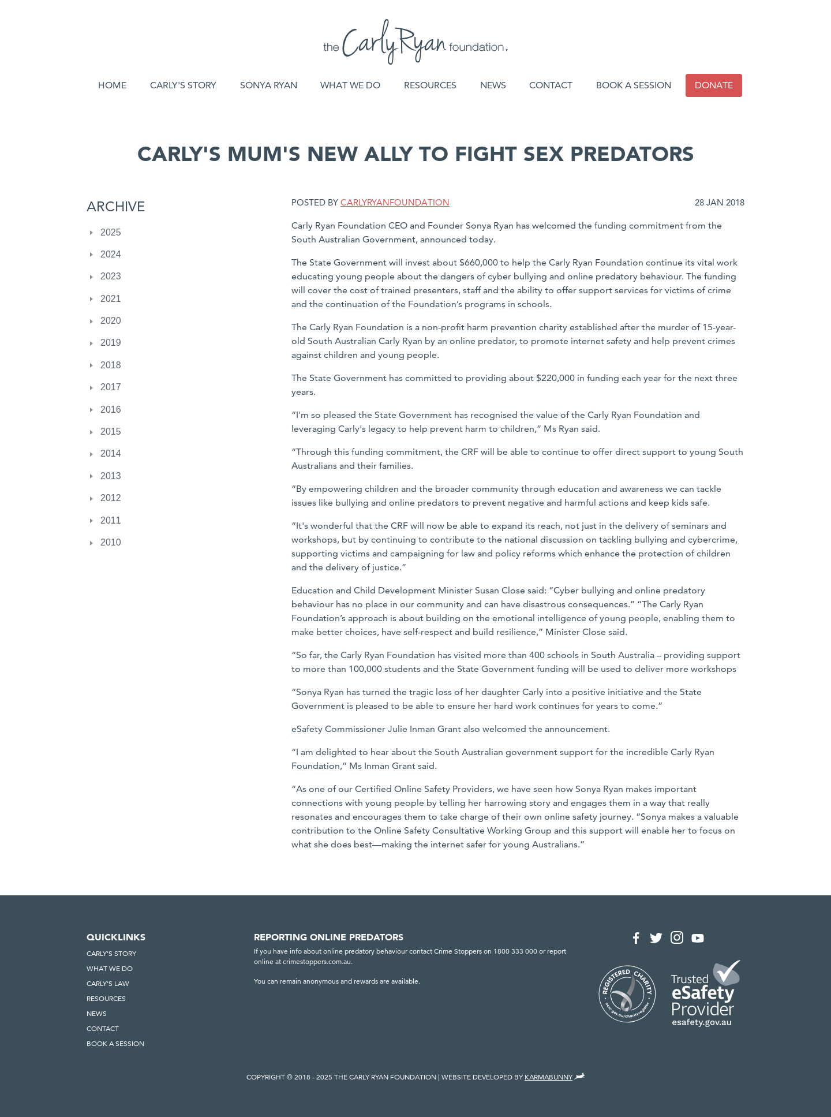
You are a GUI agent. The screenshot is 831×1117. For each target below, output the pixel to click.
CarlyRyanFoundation (395, 202)
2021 (110, 299)
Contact (550, 85)
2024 (110, 254)
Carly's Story (183, 85)
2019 (110, 343)
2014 (110, 453)
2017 (110, 387)
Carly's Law (108, 983)
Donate (714, 85)
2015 (110, 431)
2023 (110, 276)
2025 (110, 232)
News (493, 85)
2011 (110, 520)
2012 (110, 498)
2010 (110, 542)
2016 (110, 409)
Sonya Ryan (268, 85)
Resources (430, 85)
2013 (110, 476)
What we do (350, 85)
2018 (110, 365)
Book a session (633, 85)
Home (112, 85)
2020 (110, 321)
